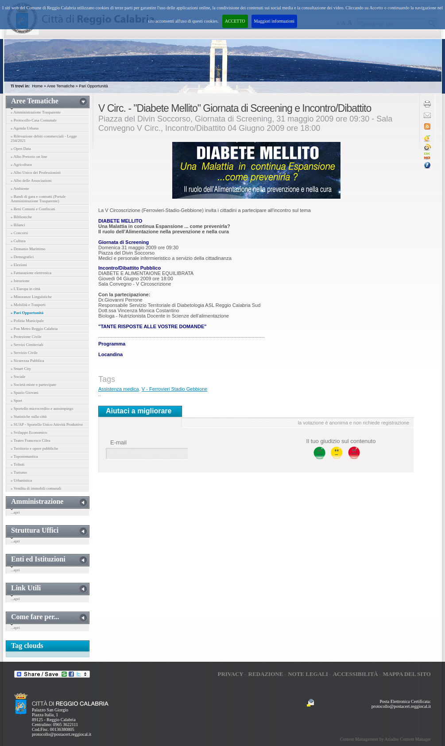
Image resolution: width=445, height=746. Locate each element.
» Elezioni (19, 265)
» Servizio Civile (24, 352)
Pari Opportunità (93, 86)
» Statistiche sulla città (28, 416)
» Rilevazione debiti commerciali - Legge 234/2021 (44, 138)
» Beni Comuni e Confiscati (33, 209)
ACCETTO (235, 21)
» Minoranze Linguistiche (31, 296)
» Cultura (18, 241)
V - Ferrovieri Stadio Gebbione (175, 389)
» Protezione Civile (26, 336)
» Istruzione (20, 281)
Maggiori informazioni (274, 21)
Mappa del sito (407, 674)
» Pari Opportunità (27, 312)
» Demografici (22, 257)
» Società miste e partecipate (33, 384)
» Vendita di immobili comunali (36, 488)
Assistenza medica (118, 389)
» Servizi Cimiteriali (27, 344)
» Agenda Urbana (25, 128)
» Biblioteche (21, 217)
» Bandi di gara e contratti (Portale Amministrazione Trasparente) (38, 198)
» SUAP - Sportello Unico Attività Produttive (47, 424)
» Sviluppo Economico (29, 432)
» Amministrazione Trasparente (36, 112)
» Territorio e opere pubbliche (34, 448)
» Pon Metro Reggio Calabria (34, 328)
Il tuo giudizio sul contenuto (341, 441)
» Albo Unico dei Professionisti (36, 172)
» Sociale (18, 376)
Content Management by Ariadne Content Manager (385, 739)
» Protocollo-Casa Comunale (34, 120)
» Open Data (21, 148)
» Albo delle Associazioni (31, 180)
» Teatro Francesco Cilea (30, 440)
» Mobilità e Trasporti (28, 304)
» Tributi (17, 464)
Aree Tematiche (60, 86)
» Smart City (21, 368)
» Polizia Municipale (27, 320)
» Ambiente (20, 188)
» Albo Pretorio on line (29, 156)
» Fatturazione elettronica (31, 273)
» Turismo (19, 472)
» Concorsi (19, 233)
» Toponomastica (24, 456)
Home (37, 86)
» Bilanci (18, 225)
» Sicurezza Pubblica (27, 360)
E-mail (118, 442)
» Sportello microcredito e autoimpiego (42, 408)
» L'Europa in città (25, 289)
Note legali (308, 674)
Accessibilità (355, 674)
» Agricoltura (21, 164)
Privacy (230, 674)
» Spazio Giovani (25, 392)
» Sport (16, 400)
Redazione (265, 674)
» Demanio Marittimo (28, 249)
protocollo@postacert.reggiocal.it (61, 734)
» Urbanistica (21, 480)
